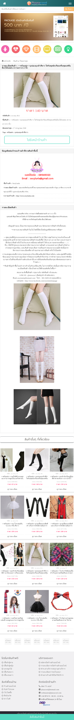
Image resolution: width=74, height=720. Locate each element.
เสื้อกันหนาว (7, 672)
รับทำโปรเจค (8, 689)
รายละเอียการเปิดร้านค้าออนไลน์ (52, 666)
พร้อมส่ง (10, 132)
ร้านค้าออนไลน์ (9, 686)
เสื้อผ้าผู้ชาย (7, 662)
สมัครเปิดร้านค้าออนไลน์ (49, 662)
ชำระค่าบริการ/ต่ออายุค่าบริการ (52, 669)
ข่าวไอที (6, 699)
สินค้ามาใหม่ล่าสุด (20, 61)
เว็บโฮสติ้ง (7, 692)
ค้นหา (68, 9)
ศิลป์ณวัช (6, 696)
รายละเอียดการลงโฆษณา (50, 672)
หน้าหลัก (6, 61)
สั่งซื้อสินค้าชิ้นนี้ (37, 717)
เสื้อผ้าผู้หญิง (7, 666)
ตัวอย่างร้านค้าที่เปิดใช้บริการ (51, 675)
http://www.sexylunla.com (25, 196)
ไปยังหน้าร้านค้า (37, 139)
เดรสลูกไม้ (7, 669)
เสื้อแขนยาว (7, 675)
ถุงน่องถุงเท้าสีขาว (21, 132)
